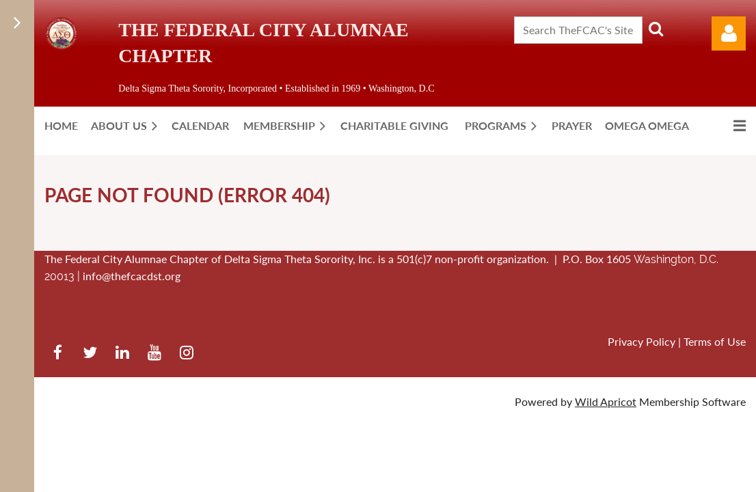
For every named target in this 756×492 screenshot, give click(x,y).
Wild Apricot (605, 401)
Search (655, 28)
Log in (729, 33)
